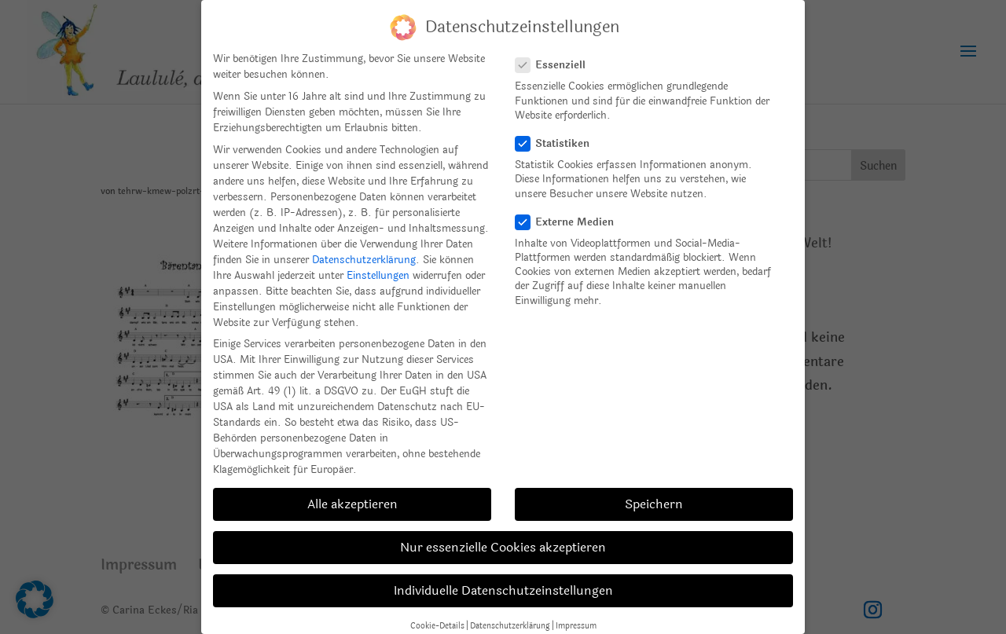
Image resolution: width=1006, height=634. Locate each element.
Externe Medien (571, 222)
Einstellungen (378, 276)
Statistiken (559, 144)
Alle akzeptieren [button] (352, 504)
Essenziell (557, 65)
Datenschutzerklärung (364, 260)
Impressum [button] (576, 626)
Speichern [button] (654, 504)
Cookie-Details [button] (437, 626)
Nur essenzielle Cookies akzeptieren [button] (503, 547)
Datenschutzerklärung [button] (510, 626)
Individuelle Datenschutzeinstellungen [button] (503, 590)
